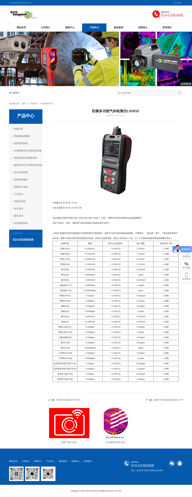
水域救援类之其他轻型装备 (28, 150)
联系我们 (167, 27)
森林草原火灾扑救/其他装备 (28, 165)
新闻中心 (70, 27)
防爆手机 (18, 129)
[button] (3, 59)
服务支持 (18, 216)
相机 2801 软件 (69, 442)
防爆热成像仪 (21, 179)
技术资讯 (18, 208)
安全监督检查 (21, 172)
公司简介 (45, 27)
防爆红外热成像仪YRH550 (68, 400)
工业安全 (18, 194)
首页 (24, 103)
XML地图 (117, 491)
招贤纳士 (143, 27)
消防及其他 (19, 201)
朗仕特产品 (47, 103)
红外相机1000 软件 (115, 442)
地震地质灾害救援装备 (25, 158)
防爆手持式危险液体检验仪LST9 (168, 400)
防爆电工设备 (21, 187)
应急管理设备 (21, 143)
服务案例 (118, 27)
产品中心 (94, 27)
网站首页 (21, 27)
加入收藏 (177, 3)
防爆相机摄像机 (22, 136)
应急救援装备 (21, 223)
